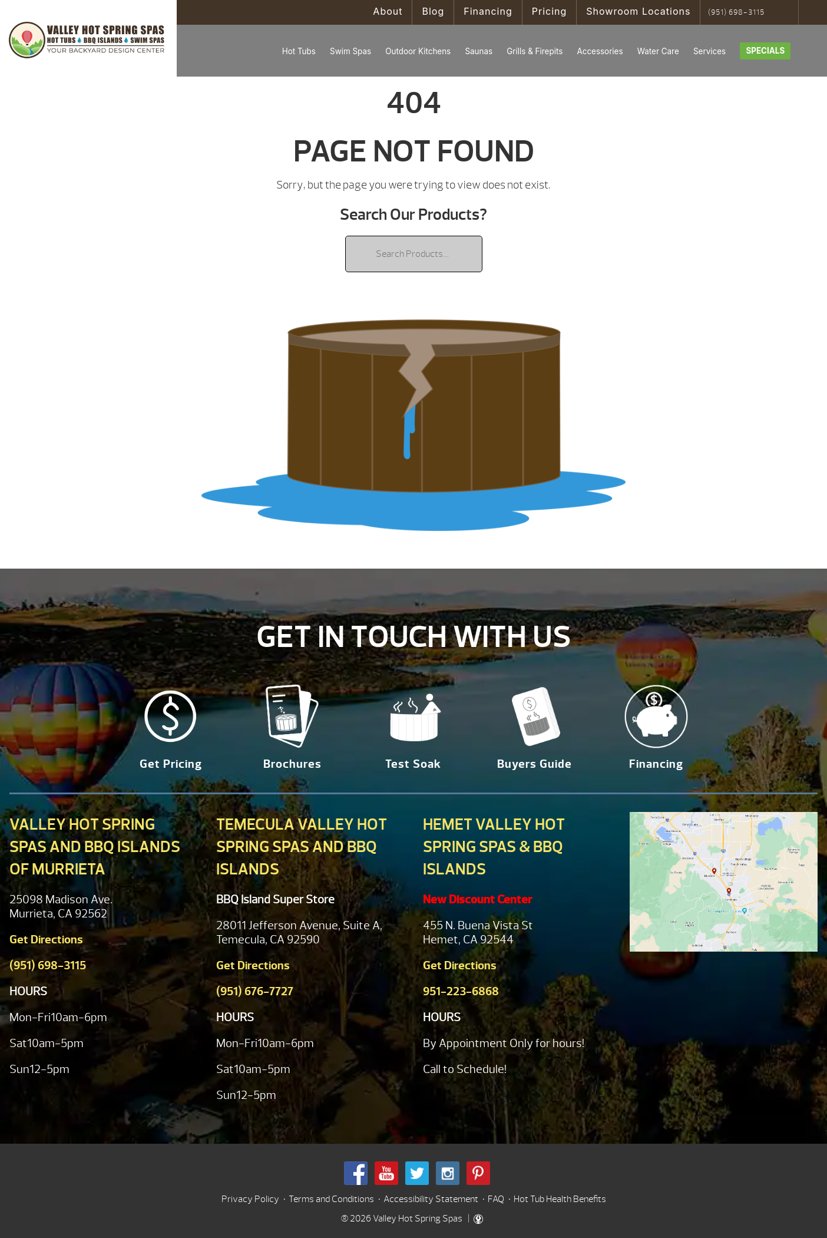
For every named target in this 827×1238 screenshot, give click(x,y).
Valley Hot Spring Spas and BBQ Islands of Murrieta (94, 846)
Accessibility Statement (430, 1199)
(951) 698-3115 (736, 12)
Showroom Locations (638, 11)
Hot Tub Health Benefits (560, 1199)
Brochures (292, 764)
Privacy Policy (250, 1199)
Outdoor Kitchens (418, 51)
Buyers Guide (534, 764)
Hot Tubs (299, 51)
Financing (488, 11)
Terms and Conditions (331, 1199)
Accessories (600, 51)
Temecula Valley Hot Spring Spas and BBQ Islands (301, 846)
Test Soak (413, 764)
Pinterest (478, 1173)
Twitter (417, 1173)
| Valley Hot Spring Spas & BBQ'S (88, 38)
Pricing (549, 11)
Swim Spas (350, 51)
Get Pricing (171, 764)
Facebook (356, 1173)
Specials (765, 50)
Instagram (447, 1173)
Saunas (478, 51)
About (387, 11)
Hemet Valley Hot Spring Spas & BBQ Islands (494, 846)
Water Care (658, 51)
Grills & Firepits (535, 51)
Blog (433, 11)
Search (785, 12)
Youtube (386, 1173)
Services (709, 51)
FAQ (496, 1199)
